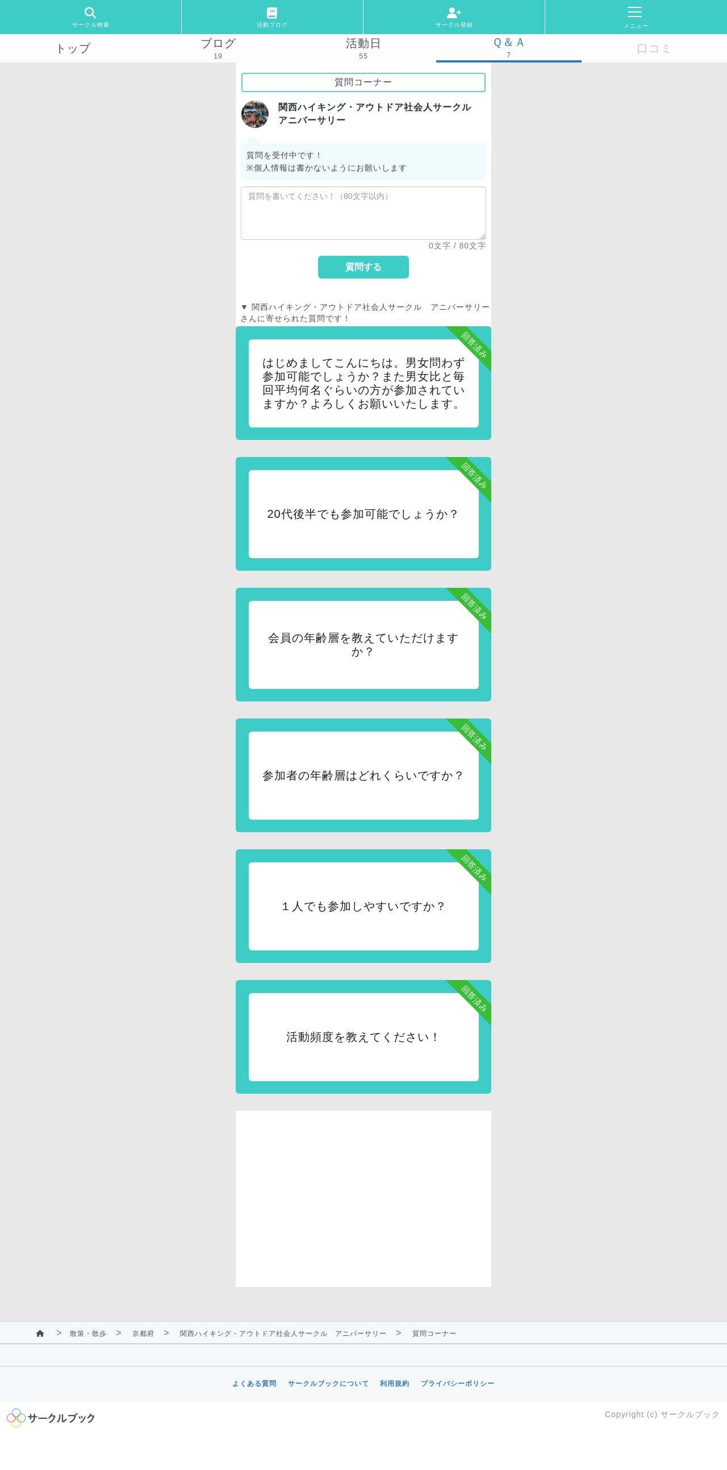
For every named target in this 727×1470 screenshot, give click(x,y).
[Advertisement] (363, 1190)
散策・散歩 (88, 1334)
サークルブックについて (328, 1384)
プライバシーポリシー (458, 1384)
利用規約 (395, 1384)
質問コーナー (434, 1334)
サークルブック (690, 1414)
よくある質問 (254, 1384)
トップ (73, 48)
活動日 (364, 43)
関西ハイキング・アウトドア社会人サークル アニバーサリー (283, 1334)
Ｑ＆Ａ (509, 42)
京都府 (143, 1334)
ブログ (218, 43)
